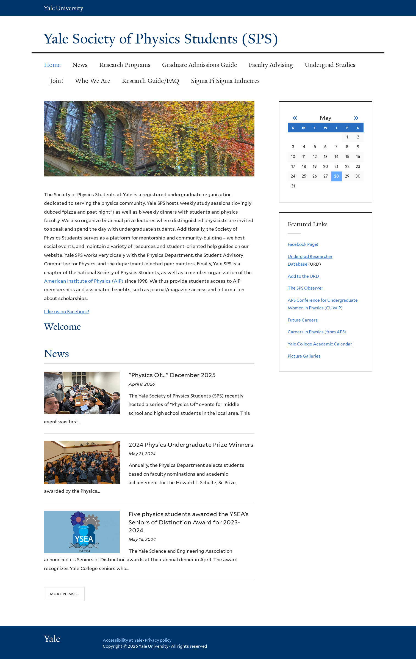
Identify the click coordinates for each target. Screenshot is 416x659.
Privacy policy (158, 640)
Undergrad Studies (330, 65)
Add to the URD (303, 276)
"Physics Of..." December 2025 (172, 374)
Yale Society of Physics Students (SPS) (163, 39)
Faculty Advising (271, 65)
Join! (56, 81)
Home (52, 65)
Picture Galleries (304, 356)
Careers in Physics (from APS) (317, 331)
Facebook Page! (303, 244)
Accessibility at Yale (122, 640)
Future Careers (303, 320)
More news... (64, 594)
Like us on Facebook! (66, 311)
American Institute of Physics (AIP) (83, 281)
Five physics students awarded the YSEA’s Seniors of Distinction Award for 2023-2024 (189, 522)
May (325, 118)
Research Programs (124, 65)
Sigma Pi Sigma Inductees (225, 81)
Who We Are (92, 81)
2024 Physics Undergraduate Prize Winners (191, 444)
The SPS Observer (305, 288)
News (79, 65)
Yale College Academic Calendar (320, 344)
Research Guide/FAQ (150, 81)
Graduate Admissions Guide (199, 65)
